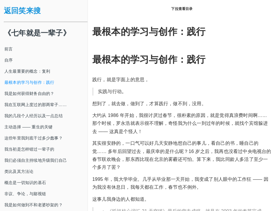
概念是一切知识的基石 (25, 182)
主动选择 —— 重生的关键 (28, 127)
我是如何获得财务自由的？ (29, 93)
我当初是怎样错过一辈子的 (29, 149)
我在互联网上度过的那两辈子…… (35, 104)
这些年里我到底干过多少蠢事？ (33, 138)
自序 (8, 60)
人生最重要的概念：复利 (27, 71)
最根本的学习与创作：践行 (29, 82)
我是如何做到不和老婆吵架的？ (33, 205)
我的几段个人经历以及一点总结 (33, 115)
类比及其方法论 (18, 171)
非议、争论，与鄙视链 (25, 193)
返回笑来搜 (22, 11)
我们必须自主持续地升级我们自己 (35, 160)
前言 (8, 49)
